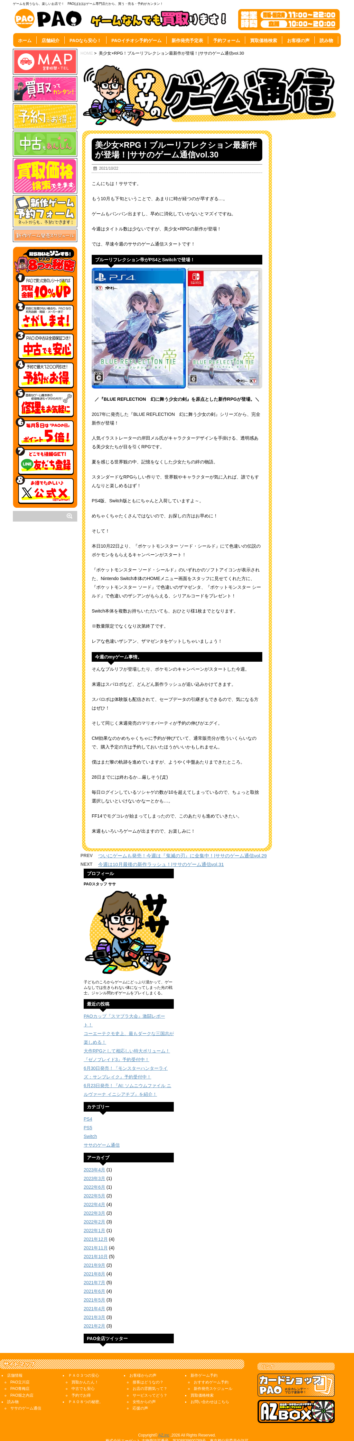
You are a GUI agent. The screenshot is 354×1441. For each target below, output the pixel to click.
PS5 (88, 1127)
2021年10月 (96, 1256)
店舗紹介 (51, 40)
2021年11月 (96, 1247)
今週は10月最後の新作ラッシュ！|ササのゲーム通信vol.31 (161, 864)
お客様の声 (298, 40)
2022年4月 (94, 1204)
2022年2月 (94, 1221)
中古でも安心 (83, 1388)
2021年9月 (94, 1265)
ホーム (25, 40)
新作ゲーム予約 (204, 1375)
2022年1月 (94, 1230)
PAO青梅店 (20, 1388)
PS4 (88, 1119)
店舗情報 (15, 1375)
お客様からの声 (142, 1375)
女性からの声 (144, 1402)
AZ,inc (163, 1435)
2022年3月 (94, 1213)
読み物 (326, 40)
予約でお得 (81, 1395)
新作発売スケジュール (213, 1388)
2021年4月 (94, 1308)
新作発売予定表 (187, 40)
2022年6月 (94, 1187)
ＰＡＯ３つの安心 (83, 1375)
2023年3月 (94, 1178)
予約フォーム (226, 40)
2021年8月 (94, 1273)
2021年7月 (94, 1282)
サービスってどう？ (150, 1395)
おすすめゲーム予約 (211, 1382)
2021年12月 (96, 1239)
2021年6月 (94, 1291)
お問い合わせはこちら (210, 1402)
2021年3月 (94, 1317)
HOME (86, 53)
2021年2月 (94, 1326)
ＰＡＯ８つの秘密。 (85, 1402)
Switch (90, 1136)
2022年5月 (94, 1195)
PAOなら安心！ (85, 40)
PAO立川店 (20, 1382)
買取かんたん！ (84, 1382)
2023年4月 (94, 1169)
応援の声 (140, 1408)
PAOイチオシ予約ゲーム (136, 40)
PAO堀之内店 (21, 1395)
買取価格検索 (263, 40)
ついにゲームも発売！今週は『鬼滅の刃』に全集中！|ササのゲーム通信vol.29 (182, 855)
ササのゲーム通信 (102, 1145)
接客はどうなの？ (148, 1382)
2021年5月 (94, 1299)
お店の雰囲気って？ (150, 1388)
